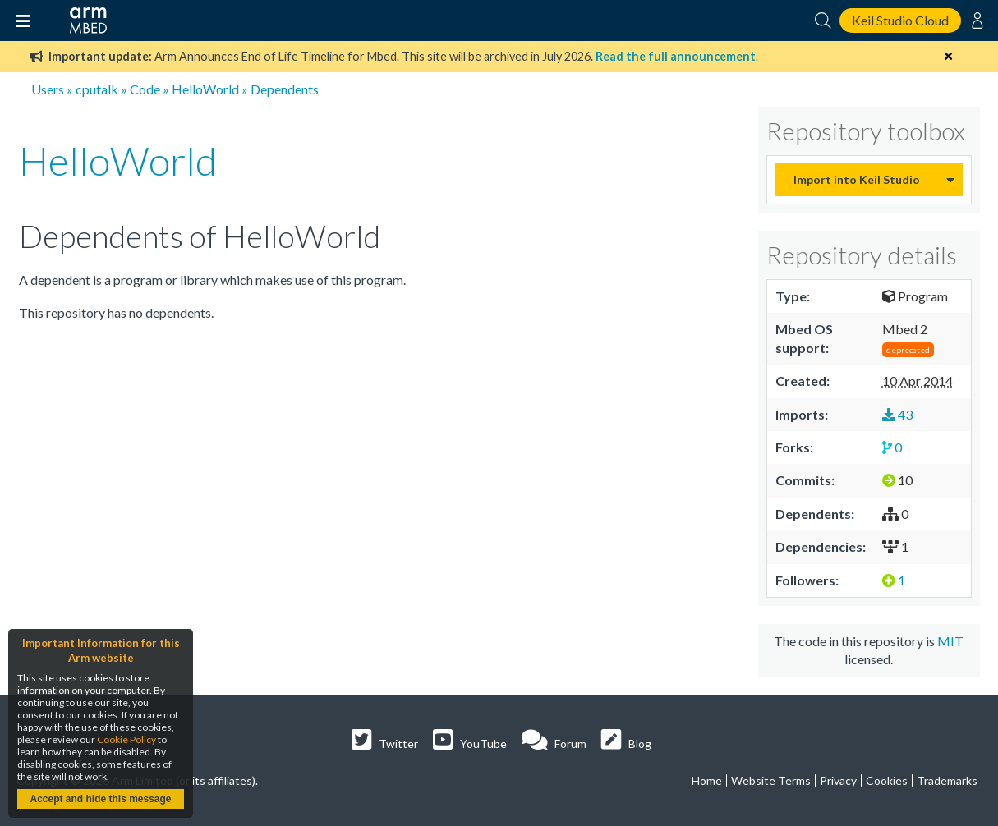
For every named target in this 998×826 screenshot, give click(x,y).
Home (707, 780)
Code (145, 89)
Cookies (887, 780)
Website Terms (771, 780)
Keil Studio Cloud (900, 20)
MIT (950, 641)
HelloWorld (205, 89)
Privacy (838, 780)
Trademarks (947, 780)
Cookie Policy (126, 739)
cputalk (97, 89)
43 (897, 414)
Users (47, 89)
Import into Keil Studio (856, 179)
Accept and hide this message (100, 799)
